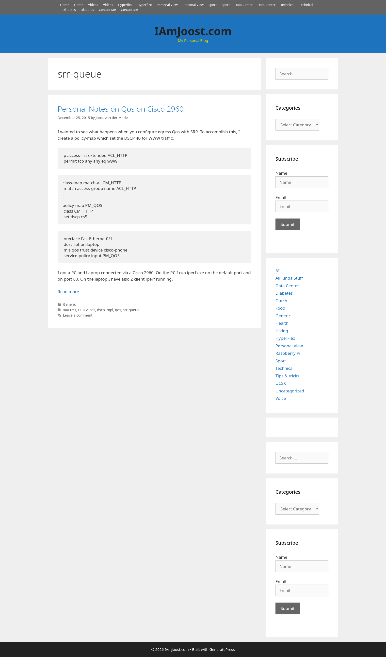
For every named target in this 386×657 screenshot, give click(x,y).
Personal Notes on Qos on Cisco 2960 (121, 109)
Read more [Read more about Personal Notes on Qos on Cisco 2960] (68, 291)
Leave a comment (78, 315)
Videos (93, 4)
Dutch (281, 300)
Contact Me (107, 9)
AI (277, 270)
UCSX (280, 383)
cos (92, 309)
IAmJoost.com (193, 30)
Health (282, 323)
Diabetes (69, 9)
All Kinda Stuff (289, 278)
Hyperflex (125, 4)
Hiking (281, 331)
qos (118, 309)
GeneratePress (222, 649)
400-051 (69, 309)
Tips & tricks (287, 376)
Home (64, 4)
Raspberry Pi (287, 353)
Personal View (167, 4)
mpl (110, 309)
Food (280, 308)
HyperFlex (285, 338)
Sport (213, 4)
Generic (69, 304)
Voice (280, 398)
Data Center (244, 4)
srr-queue (131, 309)
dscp (101, 309)
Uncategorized (289, 391)
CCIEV (83, 309)
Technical (287, 4)
